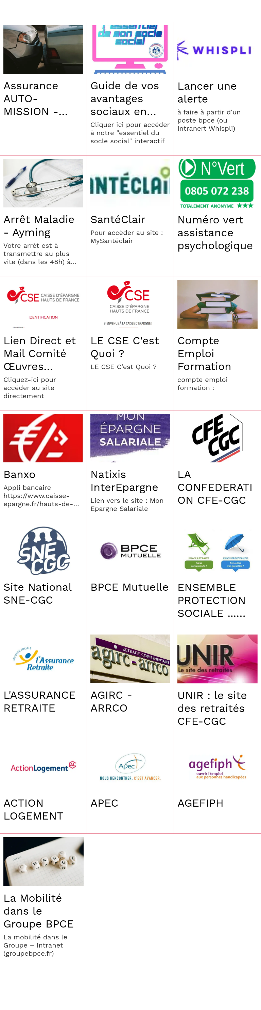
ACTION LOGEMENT (33, 809)
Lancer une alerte (207, 92)
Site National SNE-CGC (37, 593)
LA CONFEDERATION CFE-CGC (215, 487)
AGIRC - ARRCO (111, 701)
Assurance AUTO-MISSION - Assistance (31, 98)
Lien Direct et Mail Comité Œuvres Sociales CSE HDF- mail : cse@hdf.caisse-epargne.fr (40, 353)
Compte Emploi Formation (204, 353)
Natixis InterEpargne (124, 481)
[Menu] (11, 11)
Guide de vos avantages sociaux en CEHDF (124, 98)
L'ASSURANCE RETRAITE (39, 701)
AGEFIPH (200, 802)
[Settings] (250, 11)
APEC (104, 802)
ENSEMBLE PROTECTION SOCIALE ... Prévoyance (211, 600)
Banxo (19, 474)
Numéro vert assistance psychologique (215, 232)
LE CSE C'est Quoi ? (124, 347)
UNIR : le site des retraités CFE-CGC (212, 708)
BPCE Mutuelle (129, 587)
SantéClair (117, 219)
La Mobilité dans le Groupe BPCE (38, 911)
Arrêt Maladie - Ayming (38, 226)
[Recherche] (232, 11)
